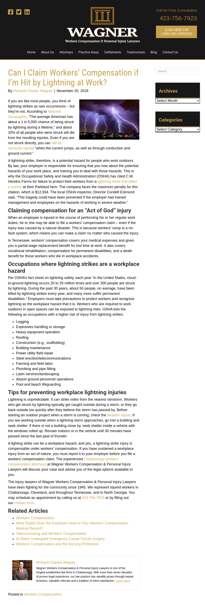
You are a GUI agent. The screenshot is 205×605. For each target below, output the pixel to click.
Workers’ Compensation (35, 518)
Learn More (123, 580)
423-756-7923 (178, 18)
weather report (118, 415)
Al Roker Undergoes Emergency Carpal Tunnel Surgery (60, 539)
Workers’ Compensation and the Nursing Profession (57, 544)
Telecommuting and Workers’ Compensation (51, 534)
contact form (24, 503)
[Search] (177, 71)
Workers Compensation (43, 594)
